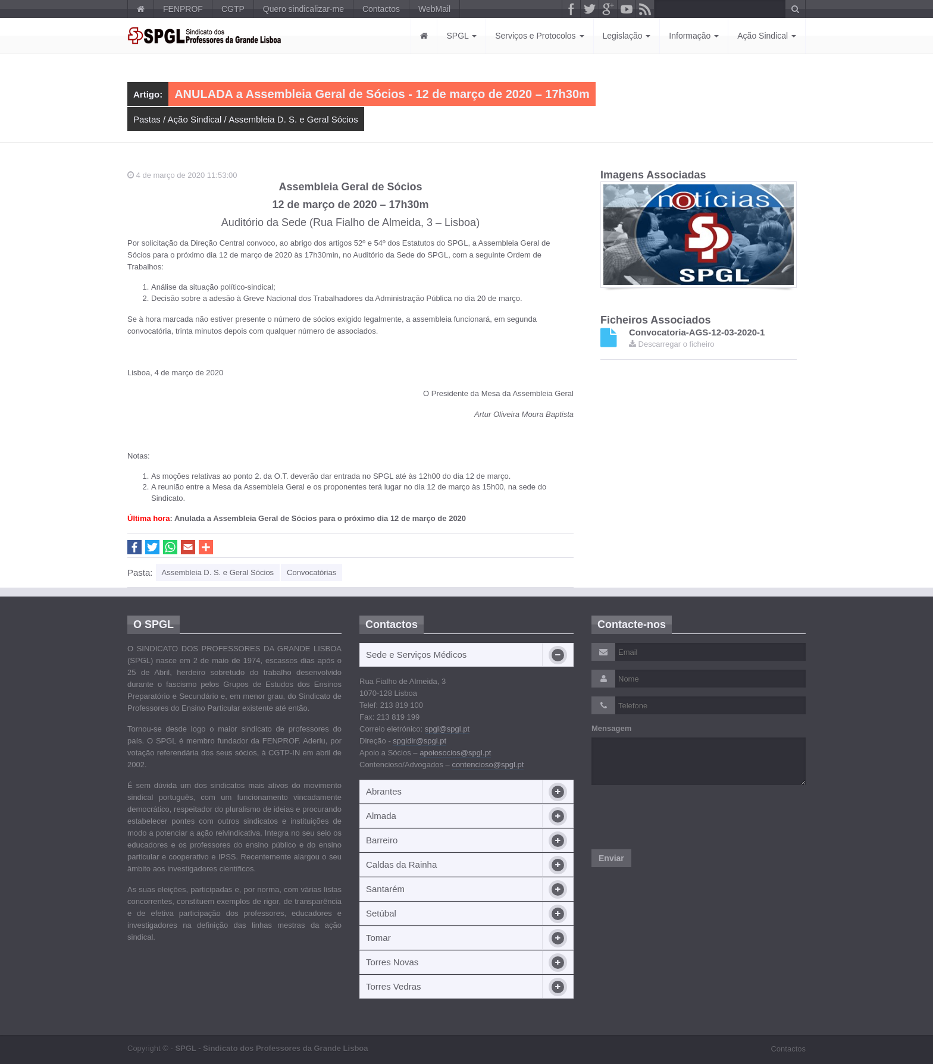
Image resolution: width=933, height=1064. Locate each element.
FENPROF (183, 9)
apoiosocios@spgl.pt (455, 752)
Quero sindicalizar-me (303, 9)
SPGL (461, 35)
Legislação (627, 35)
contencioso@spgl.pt (488, 764)
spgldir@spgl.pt (419, 740)
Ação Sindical (766, 35)
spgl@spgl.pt (447, 728)
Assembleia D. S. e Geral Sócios (293, 119)
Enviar (611, 858)
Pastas (147, 119)
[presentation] (681, 817)
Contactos (381, 9)
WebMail (434, 9)
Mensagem (611, 728)
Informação (694, 35)
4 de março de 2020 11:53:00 (182, 175)
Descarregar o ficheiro (672, 344)
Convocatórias (311, 572)
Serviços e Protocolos (539, 35)
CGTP (233, 9)
